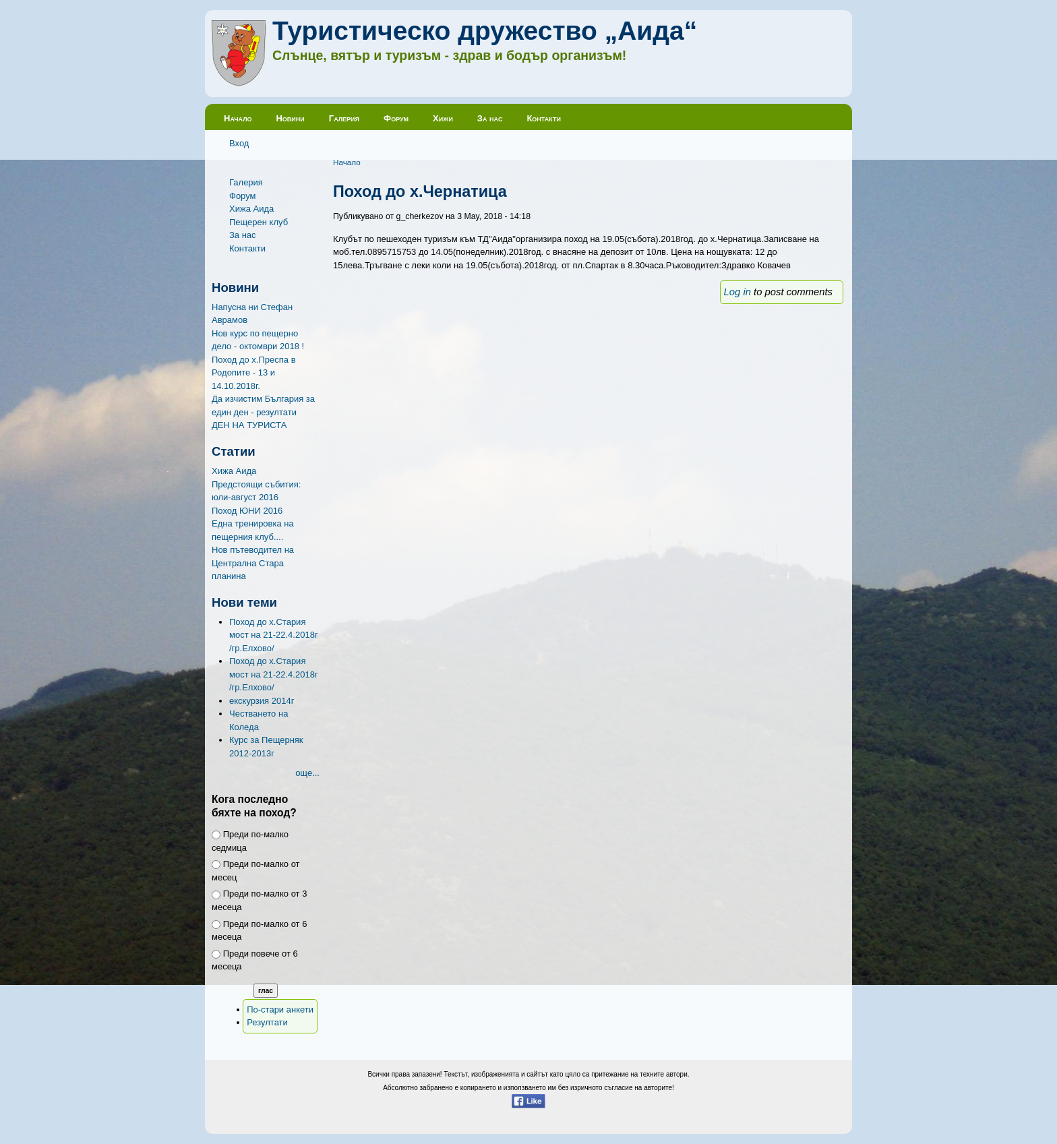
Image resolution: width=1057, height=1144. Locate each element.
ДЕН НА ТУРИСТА (249, 425)
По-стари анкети (280, 1009)
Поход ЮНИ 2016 (247, 511)
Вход (239, 143)
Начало (237, 118)
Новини (290, 118)
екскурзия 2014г (261, 701)
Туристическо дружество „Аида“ (484, 30)
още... (307, 773)
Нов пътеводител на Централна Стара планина (253, 563)
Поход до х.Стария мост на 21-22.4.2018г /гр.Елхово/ (273, 635)
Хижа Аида (251, 209)
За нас (490, 118)
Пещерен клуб (258, 222)
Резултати (267, 1022)
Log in (737, 292)
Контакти (543, 118)
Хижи (443, 118)
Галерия (344, 118)
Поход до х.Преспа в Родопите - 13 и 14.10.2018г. (254, 373)
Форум (396, 118)
